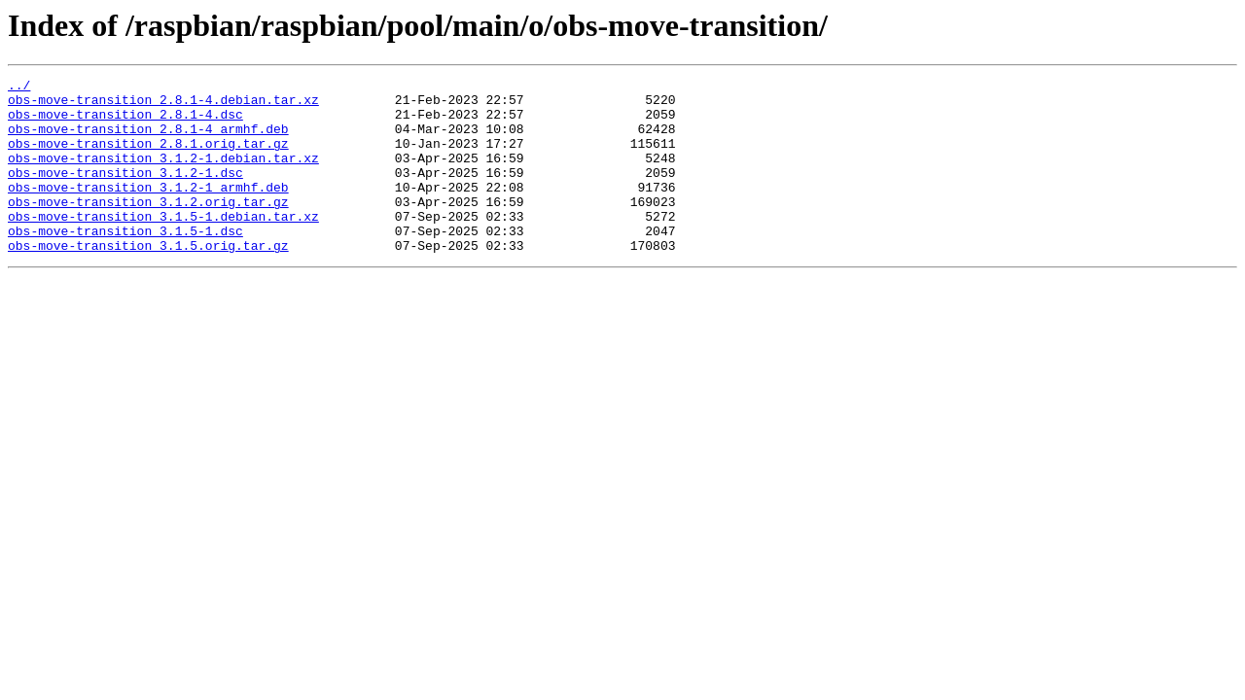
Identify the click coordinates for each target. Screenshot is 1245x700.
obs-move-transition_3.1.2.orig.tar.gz (148, 227)
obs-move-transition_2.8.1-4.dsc (125, 122)
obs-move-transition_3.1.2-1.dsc (125, 192)
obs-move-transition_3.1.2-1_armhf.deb (148, 210)
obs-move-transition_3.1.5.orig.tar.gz (148, 280)
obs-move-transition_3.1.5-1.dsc (125, 262)
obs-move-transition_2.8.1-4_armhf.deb (148, 140)
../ (19, 87)
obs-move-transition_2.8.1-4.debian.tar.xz (163, 105)
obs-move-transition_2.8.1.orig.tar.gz (148, 157)
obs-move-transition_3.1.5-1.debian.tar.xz (163, 245)
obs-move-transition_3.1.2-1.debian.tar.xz (163, 175)
